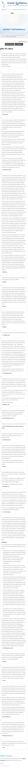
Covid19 (5, 9)
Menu (14, 13)
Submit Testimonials (23, 41)
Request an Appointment (20, 9)
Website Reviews (9, 44)
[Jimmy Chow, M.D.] (14, 4)
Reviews (19, 44)
